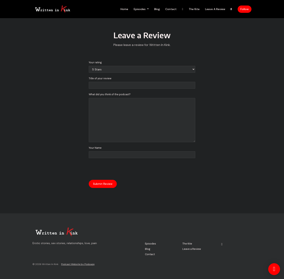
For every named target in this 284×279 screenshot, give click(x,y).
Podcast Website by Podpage (77, 264)
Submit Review (102, 184)
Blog (157, 9)
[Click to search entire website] (231, 9)
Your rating (95, 62)
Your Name (95, 147)
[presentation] (119, 169)
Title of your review (100, 78)
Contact (171, 9)
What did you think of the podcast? (110, 94)
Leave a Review (215, 9)
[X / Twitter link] (182, 9)
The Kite (194, 9)
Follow (244, 9)
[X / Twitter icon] (222, 244)
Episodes (140, 9)
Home (124, 9)
